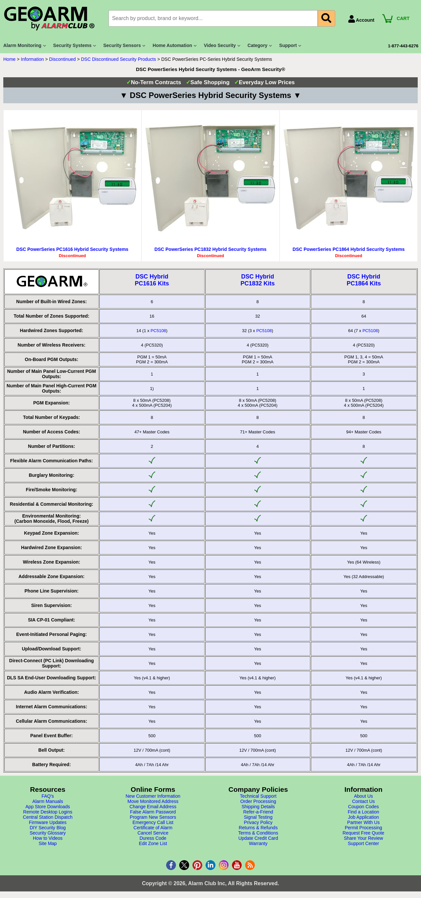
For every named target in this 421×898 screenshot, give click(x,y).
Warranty (258, 843)
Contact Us (363, 801)
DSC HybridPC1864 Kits (364, 280)
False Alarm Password (153, 811)
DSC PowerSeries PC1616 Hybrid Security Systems (72, 249)
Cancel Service (152, 833)
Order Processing (258, 801)
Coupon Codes (363, 806)
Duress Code (152, 838)
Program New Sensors (153, 817)
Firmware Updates (47, 822)
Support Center (363, 843)
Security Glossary (48, 833)
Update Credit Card (258, 838)
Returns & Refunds (258, 827)
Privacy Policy (258, 822)
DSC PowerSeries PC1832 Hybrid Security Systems (211, 249)
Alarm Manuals (47, 801)
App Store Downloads (47, 806)
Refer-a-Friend (258, 811)
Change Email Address (153, 806)
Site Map (47, 843)
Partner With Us (363, 822)
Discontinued (62, 59)
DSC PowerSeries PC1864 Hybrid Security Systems (349, 249)
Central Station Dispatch (48, 817)
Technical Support (258, 796)
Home (9, 59)
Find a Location (363, 811)
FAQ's (47, 796)
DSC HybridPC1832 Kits (257, 280)
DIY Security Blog (47, 827)
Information (32, 59)
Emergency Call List (153, 822)
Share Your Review (363, 838)
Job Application (363, 817)
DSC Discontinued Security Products (118, 59)
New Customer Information (153, 796)
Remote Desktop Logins (47, 811)
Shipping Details (258, 806)
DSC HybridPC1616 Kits (152, 280)
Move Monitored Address (153, 801)
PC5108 (158, 330)
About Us (363, 796)
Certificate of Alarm (153, 827)
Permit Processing (363, 827)
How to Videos (47, 838)
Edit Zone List (153, 843)
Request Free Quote (363, 833)
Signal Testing (258, 817)
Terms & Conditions (258, 833)
